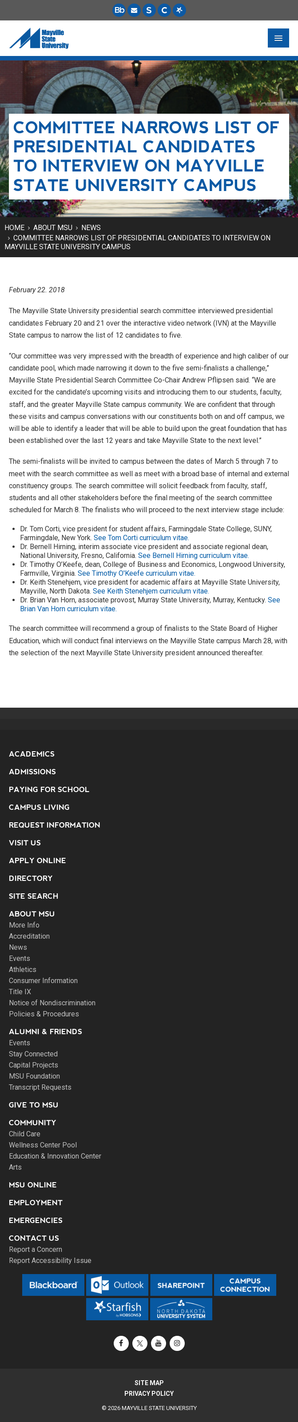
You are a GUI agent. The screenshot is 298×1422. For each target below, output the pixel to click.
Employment (36, 1203)
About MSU (52, 227)
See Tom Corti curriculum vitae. (141, 538)
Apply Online (37, 860)
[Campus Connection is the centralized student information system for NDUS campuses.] (164, 10)
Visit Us (25, 843)
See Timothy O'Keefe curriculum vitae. (136, 573)
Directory (31, 878)
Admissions (32, 772)
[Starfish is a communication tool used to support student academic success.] (179, 10)
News (91, 227)
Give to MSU (34, 1105)
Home (14, 227)
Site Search (34, 896)
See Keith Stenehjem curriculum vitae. (151, 591)
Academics (32, 754)
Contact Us (34, 1238)
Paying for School (49, 789)
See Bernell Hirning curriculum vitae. (193, 555)
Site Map (149, 1382)
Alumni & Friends (45, 1032)
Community (32, 1123)
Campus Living (39, 807)
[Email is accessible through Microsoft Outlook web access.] (134, 10)
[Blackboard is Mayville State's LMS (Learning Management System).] (119, 10)
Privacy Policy (149, 1393)
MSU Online (33, 1185)
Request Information (54, 825)
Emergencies (36, 1220)
